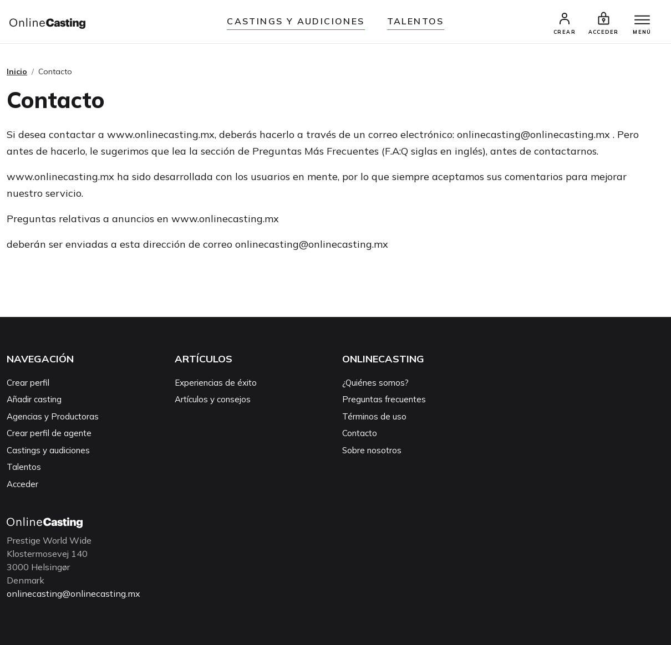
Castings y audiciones (295, 21)
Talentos (415, 21)
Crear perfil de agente (49, 433)
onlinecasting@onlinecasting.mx (73, 593)
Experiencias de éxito (216, 382)
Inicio (17, 71)
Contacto (359, 433)
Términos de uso (374, 416)
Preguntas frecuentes (384, 399)
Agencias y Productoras (53, 416)
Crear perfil (28, 382)
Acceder (22, 484)
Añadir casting (34, 399)
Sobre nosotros (371, 450)
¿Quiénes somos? (375, 382)
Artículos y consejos (213, 399)
